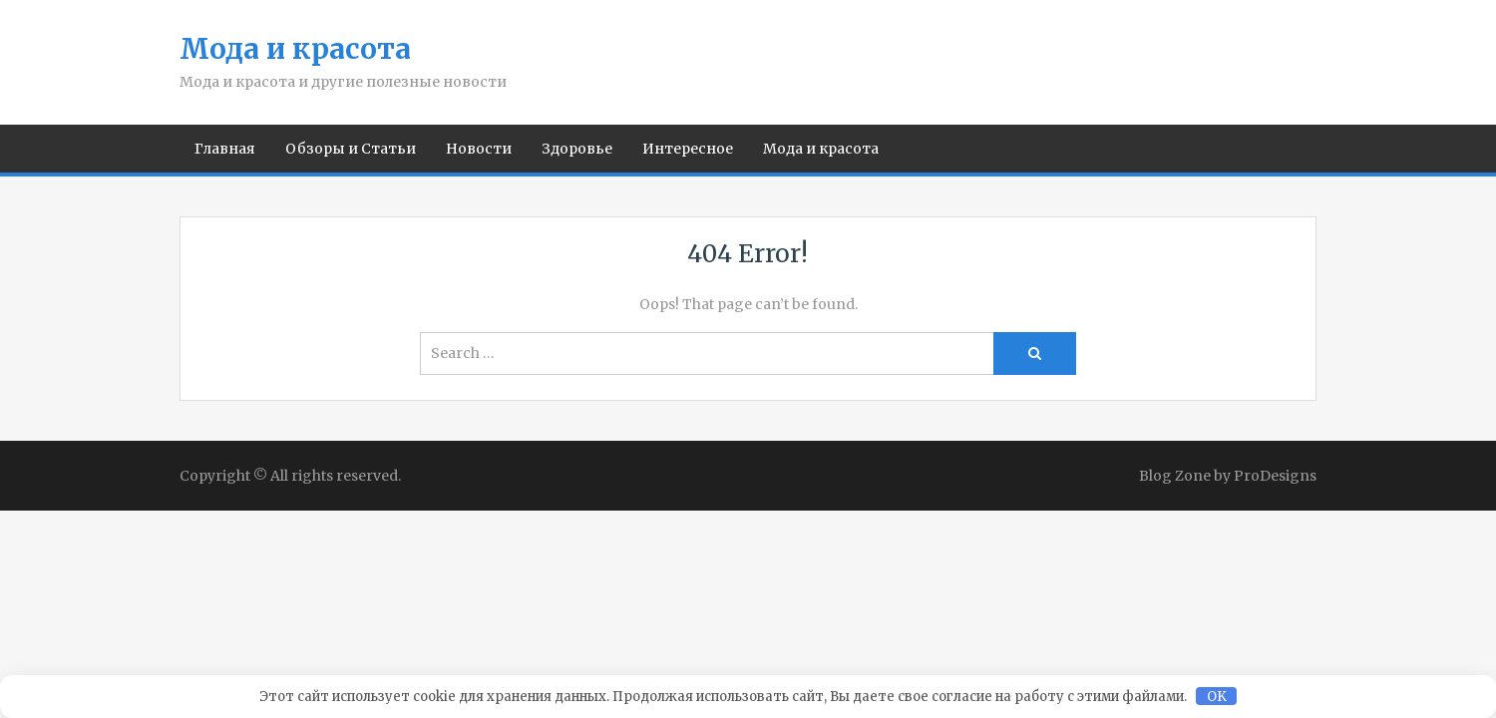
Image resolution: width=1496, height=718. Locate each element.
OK (1217, 696)
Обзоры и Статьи (350, 149)
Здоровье (577, 149)
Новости (479, 149)
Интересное (687, 149)
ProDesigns (1275, 476)
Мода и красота (295, 49)
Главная (224, 149)
